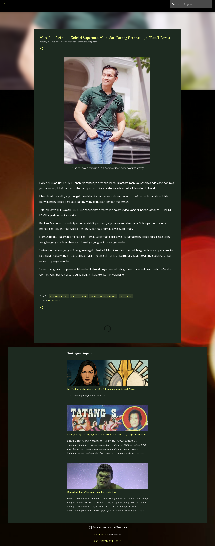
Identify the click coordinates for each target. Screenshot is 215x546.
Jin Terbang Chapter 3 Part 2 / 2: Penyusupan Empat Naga (101, 389)
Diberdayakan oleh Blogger (107, 527)
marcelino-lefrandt (103, 296)
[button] (41, 48)
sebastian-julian (115, 534)
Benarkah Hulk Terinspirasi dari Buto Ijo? (91, 492)
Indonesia (54, 301)
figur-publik (79, 296)
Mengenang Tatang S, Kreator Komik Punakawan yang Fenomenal (106, 434)
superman (126, 296)
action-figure (58, 296)
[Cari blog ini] (194, 4)
